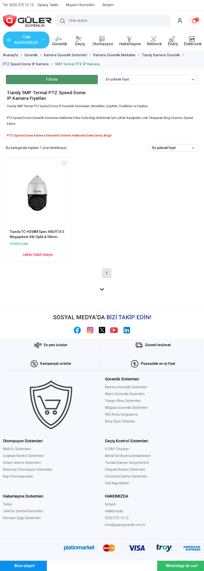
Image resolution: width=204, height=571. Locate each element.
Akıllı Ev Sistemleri (17, 449)
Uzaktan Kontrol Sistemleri (23, 456)
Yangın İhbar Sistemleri (123, 401)
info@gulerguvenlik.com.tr (125, 525)
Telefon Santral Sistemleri (23, 511)
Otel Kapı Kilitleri (117, 483)
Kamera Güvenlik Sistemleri (126, 387)
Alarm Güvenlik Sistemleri (124, 394)
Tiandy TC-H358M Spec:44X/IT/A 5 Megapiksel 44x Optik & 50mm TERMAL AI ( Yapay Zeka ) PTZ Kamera (37, 235)
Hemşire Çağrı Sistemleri (22, 518)
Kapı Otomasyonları (18, 476)
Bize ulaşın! (24, 565)
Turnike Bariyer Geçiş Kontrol (127, 463)
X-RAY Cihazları (117, 449)
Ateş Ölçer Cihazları (120, 421)
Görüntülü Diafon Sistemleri (126, 476)
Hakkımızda (114, 511)
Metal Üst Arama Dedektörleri (128, 456)
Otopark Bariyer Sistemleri (125, 469)
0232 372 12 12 (117, 518)
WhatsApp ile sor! (182, 565)
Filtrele (52, 79)
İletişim (110, 504)
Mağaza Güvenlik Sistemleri (126, 408)
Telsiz (7, 504)
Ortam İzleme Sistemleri (22, 463)
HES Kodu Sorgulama (121, 414)
